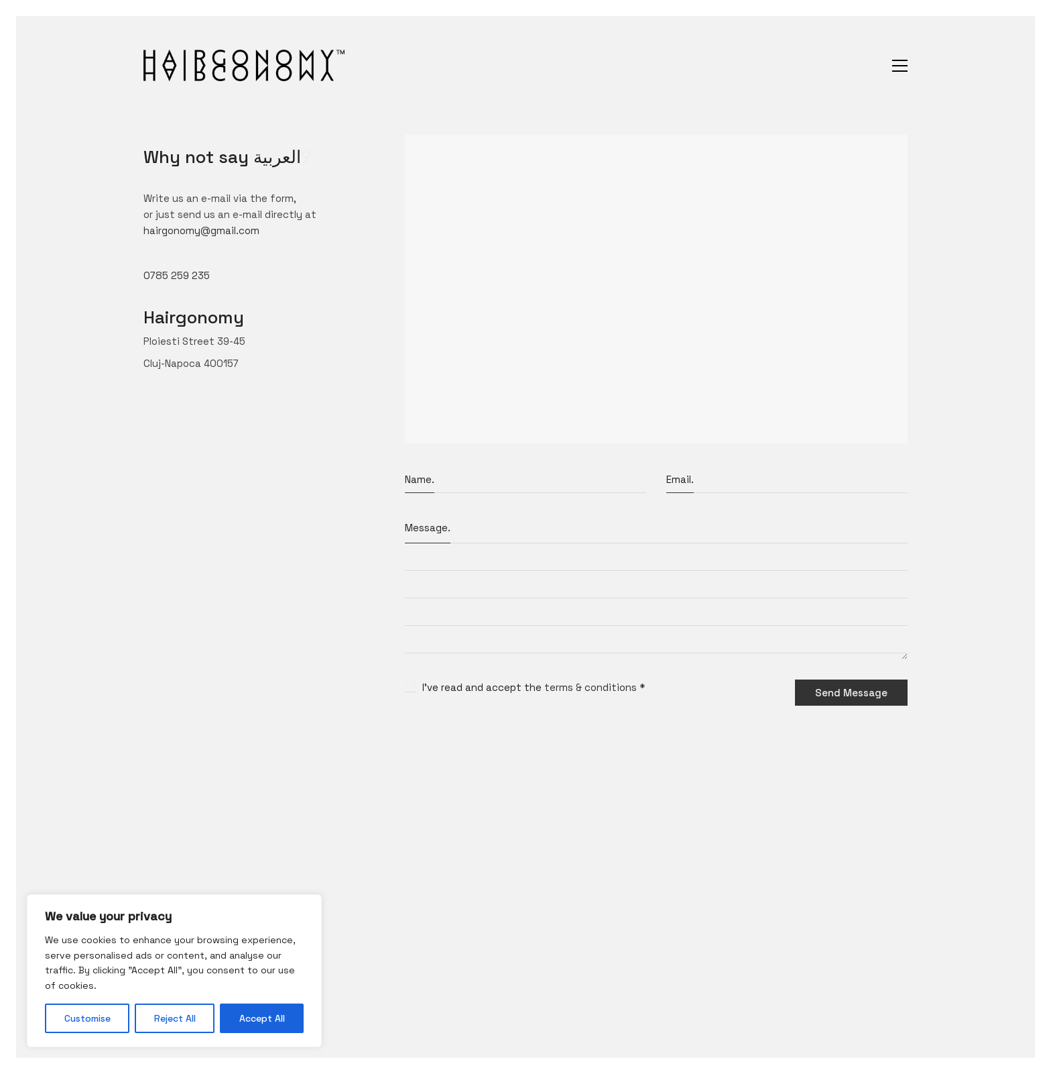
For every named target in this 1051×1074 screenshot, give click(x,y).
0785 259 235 (176, 275)
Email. (680, 479)
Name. (419, 479)
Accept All (262, 1018)
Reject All (175, 1018)
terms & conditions (590, 687)
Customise (87, 1018)
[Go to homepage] (244, 65)
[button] (900, 65)
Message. (427, 527)
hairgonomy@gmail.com (201, 230)
